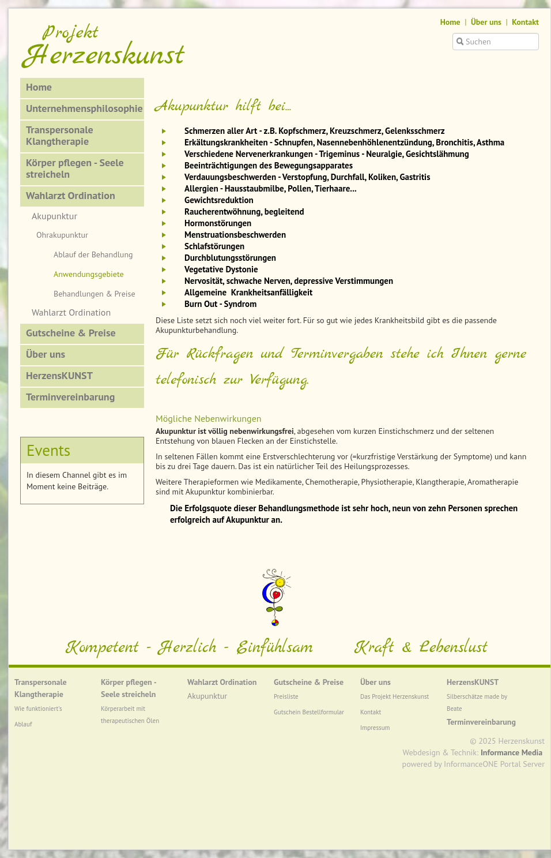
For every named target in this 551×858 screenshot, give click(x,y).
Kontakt (525, 22)
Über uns (486, 22)
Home (450, 22)
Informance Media (511, 752)
